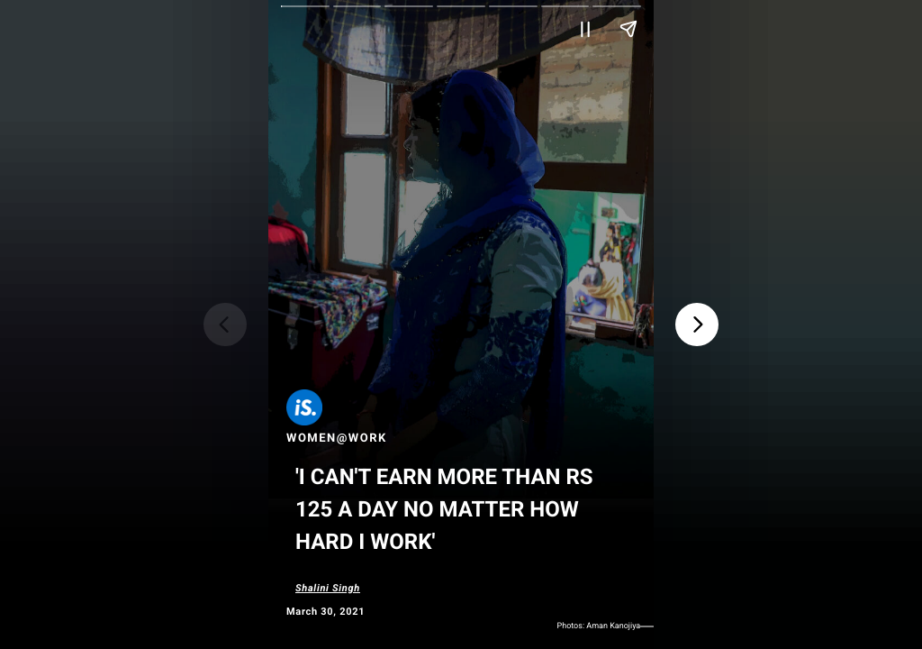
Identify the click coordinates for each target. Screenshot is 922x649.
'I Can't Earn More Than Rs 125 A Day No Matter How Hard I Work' (444, 509)
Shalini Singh (327, 588)
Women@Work (336, 438)
